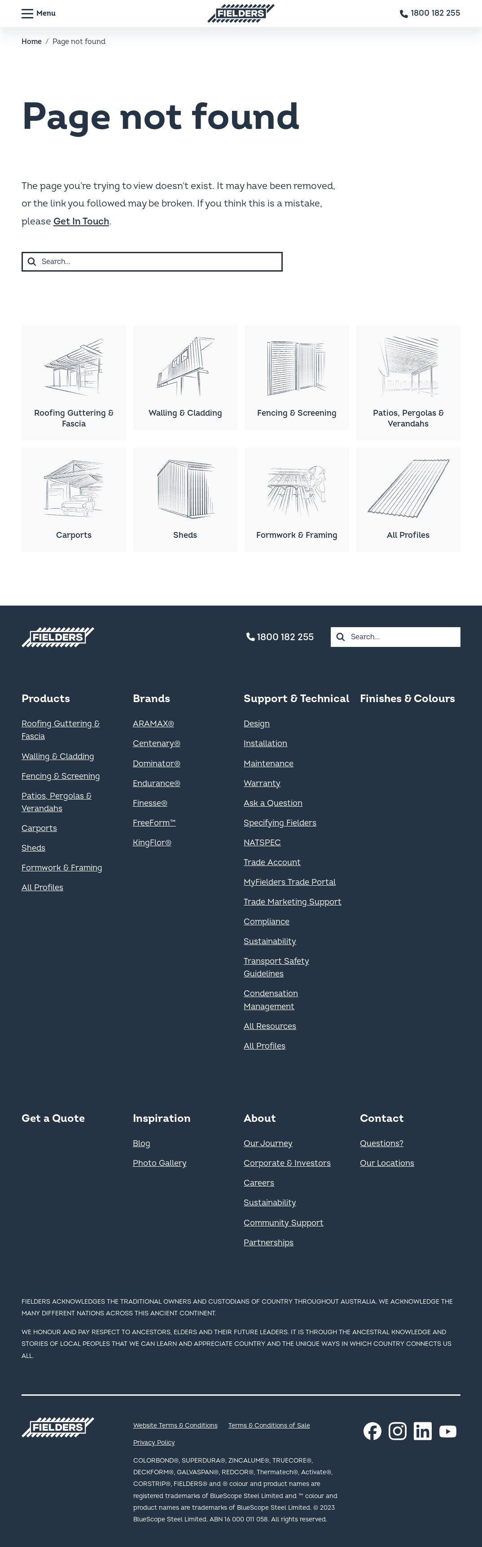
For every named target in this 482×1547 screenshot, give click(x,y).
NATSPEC (262, 843)
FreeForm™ (154, 823)
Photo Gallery (160, 1163)
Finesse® (150, 803)
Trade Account (272, 862)
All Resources (270, 1026)
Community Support (284, 1223)
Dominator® (156, 764)
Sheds (33, 848)
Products (46, 698)
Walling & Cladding (58, 757)
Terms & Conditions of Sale (269, 1425)
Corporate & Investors (287, 1163)
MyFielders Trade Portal (290, 882)
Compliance (266, 922)
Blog (141, 1143)
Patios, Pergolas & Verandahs (57, 802)
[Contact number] (430, 13)
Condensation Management (271, 1000)
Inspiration (162, 1118)
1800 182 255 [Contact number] (280, 637)
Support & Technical (296, 698)
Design (257, 724)
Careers (259, 1183)
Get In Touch (81, 221)
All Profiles (42, 888)
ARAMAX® (153, 724)
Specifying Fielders (280, 823)
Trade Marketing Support (293, 902)
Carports (39, 828)
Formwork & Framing (62, 868)
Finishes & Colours (407, 698)
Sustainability (270, 941)
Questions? (381, 1143)
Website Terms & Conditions (175, 1425)
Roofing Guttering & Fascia (61, 730)
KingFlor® (152, 843)
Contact (382, 1118)
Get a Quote (53, 1118)
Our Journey (268, 1143)
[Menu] (39, 13)
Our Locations (387, 1163)
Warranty (262, 783)
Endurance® (156, 783)
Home (32, 41)
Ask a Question (273, 803)
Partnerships (269, 1243)
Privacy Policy (154, 1442)
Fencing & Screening (61, 776)
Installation (265, 743)
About (260, 1118)
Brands (151, 698)
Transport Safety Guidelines (276, 967)
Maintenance (269, 764)
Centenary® (156, 743)
